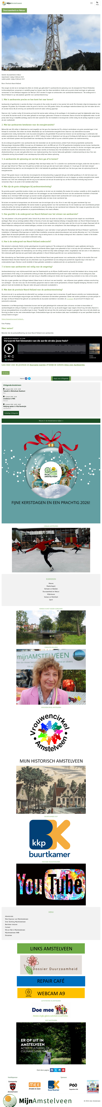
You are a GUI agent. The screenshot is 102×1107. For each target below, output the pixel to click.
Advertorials (9, 916)
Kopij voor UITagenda (61, 378)
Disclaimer (8, 935)
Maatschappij (51, 586)
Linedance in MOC (9, 399)
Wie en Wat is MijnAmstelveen (15, 930)
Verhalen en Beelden (51, 589)
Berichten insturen (11, 924)
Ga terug (5, 373)
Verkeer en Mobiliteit (51, 597)
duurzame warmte (38, 364)
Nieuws (51, 583)
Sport (51, 600)
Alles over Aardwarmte (74, 364)
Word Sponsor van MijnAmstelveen (16, 919)
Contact (7, 927)
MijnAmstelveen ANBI (12, 933)
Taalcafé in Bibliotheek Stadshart (14, 391)
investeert (70, 299)
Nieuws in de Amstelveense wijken (51, 421)
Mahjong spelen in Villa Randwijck (14, 406)
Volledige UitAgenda (11, 413)
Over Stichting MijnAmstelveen (15, 922)
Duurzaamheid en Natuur (14, 75)
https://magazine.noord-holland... (13, 319)
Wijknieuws (51, 594)
